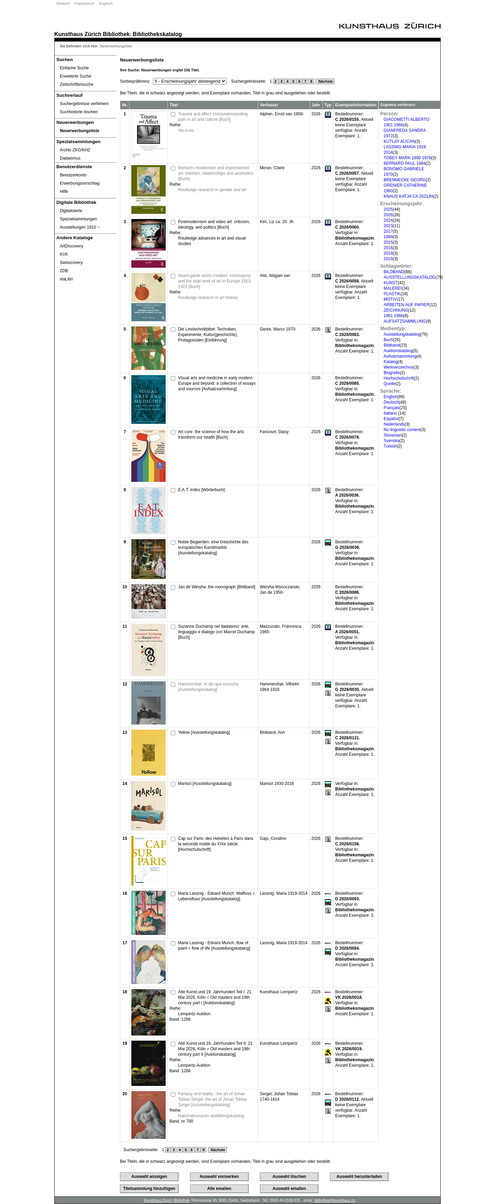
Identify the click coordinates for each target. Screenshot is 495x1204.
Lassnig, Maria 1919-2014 (284, 893)
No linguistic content (402, 429)
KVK (64, 254)
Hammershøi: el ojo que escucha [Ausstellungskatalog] (208, 687)
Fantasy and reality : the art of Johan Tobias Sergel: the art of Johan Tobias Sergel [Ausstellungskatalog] (212, 1099)
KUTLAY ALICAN (399, 141)
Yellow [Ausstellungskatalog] (204, 732)
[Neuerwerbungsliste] (85, 131)
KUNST (391, 282)
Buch (388, 339)
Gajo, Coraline (273, 838)
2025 (388, 209)
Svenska (391, 440)
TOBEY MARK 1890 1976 (407, 157)
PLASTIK (392, 293)
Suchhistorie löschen (79, 111)
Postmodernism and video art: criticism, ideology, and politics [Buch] (214, 224)
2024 (388, 220)
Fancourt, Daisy (274, 431)
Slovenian (393, 435)
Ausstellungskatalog (402, 334)
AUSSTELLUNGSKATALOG (410, 277)
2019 (388, 258)
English (390, 396)
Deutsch (63, 3)
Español (391, 418)
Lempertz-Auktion (194, 1013)
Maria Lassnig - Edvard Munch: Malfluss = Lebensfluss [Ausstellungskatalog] (216, 896)
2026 (388, 214)
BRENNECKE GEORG (405, 179)
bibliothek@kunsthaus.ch (334, 1200)
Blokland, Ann (272, 732)
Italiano (391, 413)
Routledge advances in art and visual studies (212, 241)
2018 (388, 253)
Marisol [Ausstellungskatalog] (204, 783)
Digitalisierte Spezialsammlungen (78, 214)
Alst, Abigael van (275, 275)
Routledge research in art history (208, 297)
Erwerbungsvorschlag (79, 183)
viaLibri (66, 279)
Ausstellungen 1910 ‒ (80, 227)
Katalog (391, 361)
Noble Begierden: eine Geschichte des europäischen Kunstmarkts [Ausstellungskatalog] (213, 547)
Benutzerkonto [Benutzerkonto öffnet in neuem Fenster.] (73, 175)
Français (391, 407)
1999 (388, 236)
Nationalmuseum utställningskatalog (211, 1115)
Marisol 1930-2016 (277, 783)
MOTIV (390, 299)
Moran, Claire (272, 167)
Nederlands (394, 424)
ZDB (64, 270)
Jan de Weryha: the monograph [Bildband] (216, 586)
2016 (388, 247)
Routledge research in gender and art (212, 189)
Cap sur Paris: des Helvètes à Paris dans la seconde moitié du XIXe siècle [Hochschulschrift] (215, 844)
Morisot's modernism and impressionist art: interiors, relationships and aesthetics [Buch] (215, 173)
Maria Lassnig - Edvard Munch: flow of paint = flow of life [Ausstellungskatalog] (214, 945)
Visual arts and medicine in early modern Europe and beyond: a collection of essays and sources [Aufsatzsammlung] (216, 383)
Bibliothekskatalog (157, 34)
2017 (388, 231)
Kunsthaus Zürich (77, 34)
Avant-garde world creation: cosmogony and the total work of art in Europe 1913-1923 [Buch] (215, 281)
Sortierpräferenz (135, 81)
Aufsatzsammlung (400, 356)
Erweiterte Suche (75, 76)
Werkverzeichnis (399, 367)
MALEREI (393, 288)
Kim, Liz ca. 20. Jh (277, 221)
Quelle (390, 383)
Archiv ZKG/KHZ (75, 150)
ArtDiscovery (71, 246)
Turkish (390, 446)
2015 (388, 242)
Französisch (84, 3)
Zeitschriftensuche (76, 84)
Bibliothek (116, 34)
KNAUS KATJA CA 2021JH (408, 196)
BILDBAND (394, 271)
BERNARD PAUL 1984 (405, 163)
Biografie (392, 372)
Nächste (325, 81)
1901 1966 (393, 315)
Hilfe (64, 191)
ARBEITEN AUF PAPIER (406, 304)
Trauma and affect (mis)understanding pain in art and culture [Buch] (213, 117)
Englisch (106, 3)
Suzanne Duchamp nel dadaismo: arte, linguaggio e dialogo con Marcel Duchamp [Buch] (216, 632)
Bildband (392, 345)
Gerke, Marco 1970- (278, 329)
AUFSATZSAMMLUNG (405, 321)
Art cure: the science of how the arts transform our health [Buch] (211, 434)
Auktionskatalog (398, 350)
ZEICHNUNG (396, 310)
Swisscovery (71, 262)
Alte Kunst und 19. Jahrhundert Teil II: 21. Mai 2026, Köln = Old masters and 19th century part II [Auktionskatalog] (216, 1049)
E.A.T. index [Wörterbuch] (201, 489)
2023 (388, 225)
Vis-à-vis (186, 130)
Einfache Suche (74, 68)
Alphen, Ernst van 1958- (282, 114)
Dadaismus (70, 158)
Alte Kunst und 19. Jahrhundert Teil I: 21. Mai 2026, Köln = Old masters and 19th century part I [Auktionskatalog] (215, 997)
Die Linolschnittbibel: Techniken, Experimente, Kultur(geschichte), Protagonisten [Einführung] (208, 335)
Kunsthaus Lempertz (279, 991)
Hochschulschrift (399, 378)
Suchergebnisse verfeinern (84, 103)
